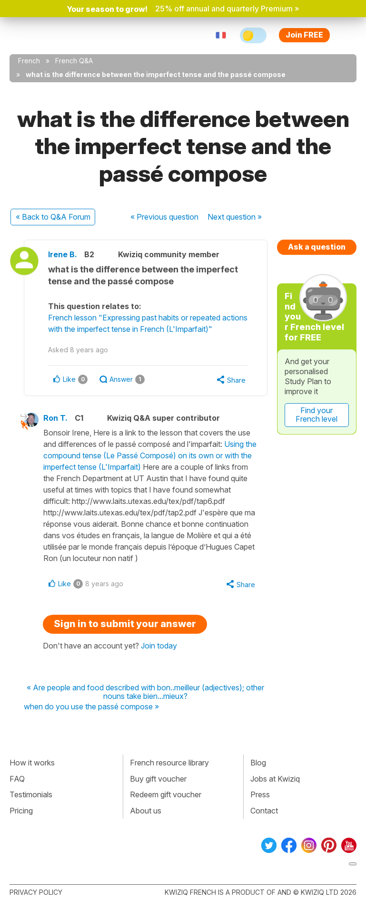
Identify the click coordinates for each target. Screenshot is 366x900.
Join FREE (304, 34)
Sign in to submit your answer (125, 623)
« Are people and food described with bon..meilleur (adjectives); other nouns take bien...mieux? (145, 692)
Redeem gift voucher (165, 794)
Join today (159, 645)
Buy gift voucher (158, 779)
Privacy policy (36, 892)
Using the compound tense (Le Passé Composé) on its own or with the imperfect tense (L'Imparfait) (150, 455)
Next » (235, 217)
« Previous (164, 217)
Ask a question (317, 247)
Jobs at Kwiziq (275, 779)
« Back (53, 217)
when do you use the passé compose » (91, 707)
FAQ (17, 779)
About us (145, 810)
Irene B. (62, 254)
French (29, 61)
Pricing (21, 810)
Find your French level (316, 415)
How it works (32, 762)
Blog (258, 762)
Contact (264, 810)
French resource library (169, 762)
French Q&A (74, 61)
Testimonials (31, 794)
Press (260, 794)
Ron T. (55, 418)
